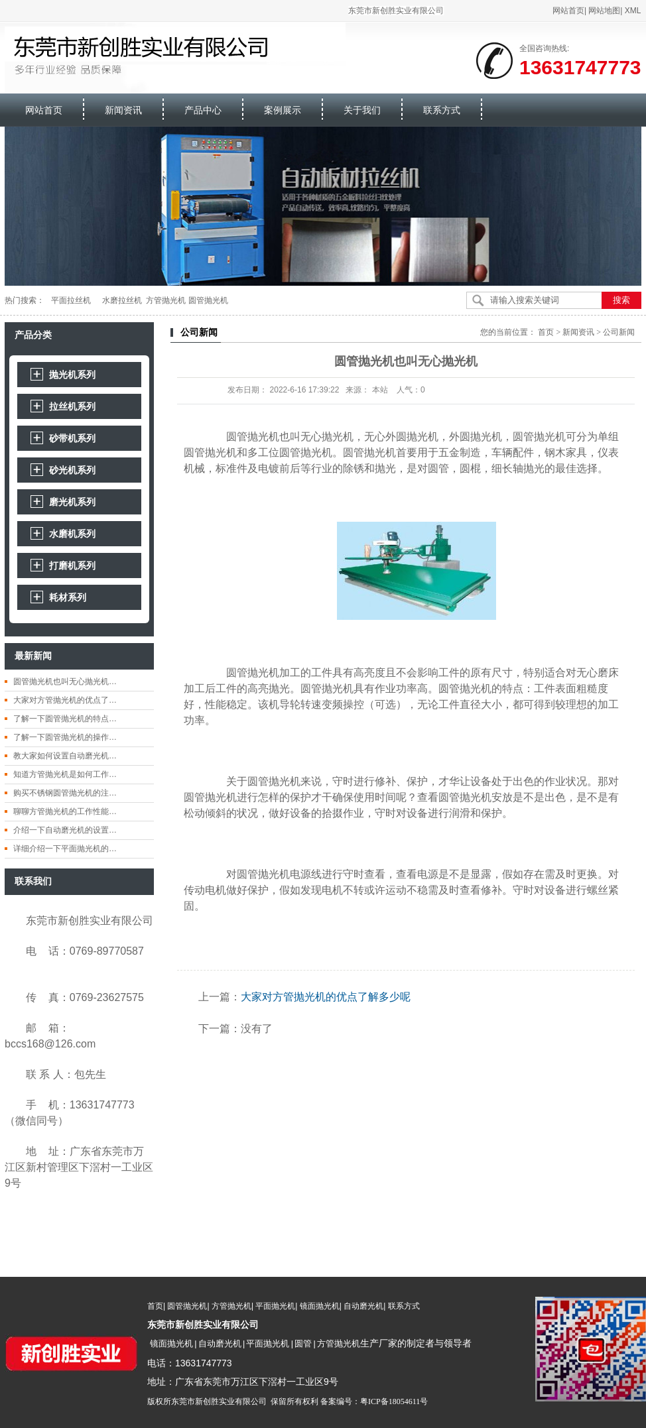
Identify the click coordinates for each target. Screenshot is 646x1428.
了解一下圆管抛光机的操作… (65, 737)
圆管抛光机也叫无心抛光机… (65, 681)
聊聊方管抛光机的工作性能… (65, 811)
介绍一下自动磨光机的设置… (65, 830)
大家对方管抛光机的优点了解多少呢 (326, 996)
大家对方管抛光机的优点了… (65, 700)
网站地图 (605, 10)
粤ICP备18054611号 (394, 1400)
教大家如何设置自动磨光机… (65, 755)
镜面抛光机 (320, 1306)
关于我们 (362, 110)
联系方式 (442, 110)
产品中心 (203, 110)
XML (633, 10)
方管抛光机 (231, 1306)
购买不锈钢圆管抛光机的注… (65, 793)
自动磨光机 (363, 1306)
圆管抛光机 (187, 1306)
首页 (546, 332)
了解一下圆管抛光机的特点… (65, 718)
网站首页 (568, 10)
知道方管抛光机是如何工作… (65, 774)
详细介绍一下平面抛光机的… (65, 848)
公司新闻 (619, 332)
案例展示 (283, 110)
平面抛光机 (275, 1306)
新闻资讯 (124, 110)
